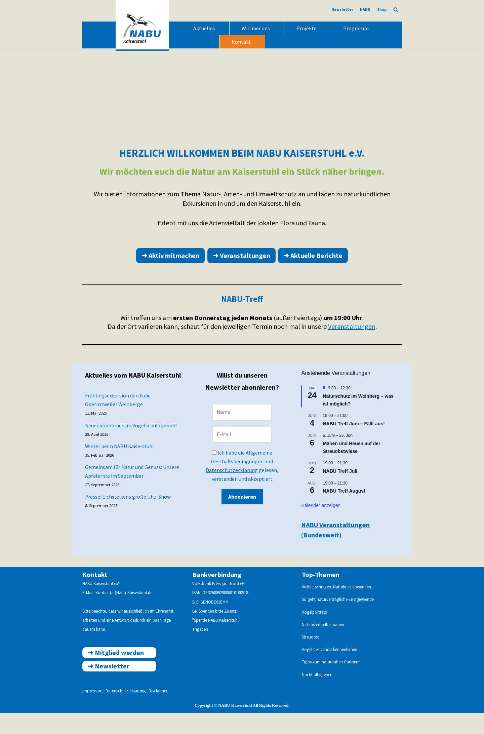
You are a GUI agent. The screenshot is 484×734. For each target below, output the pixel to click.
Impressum (93, 712)
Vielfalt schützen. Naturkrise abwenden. (337, 608)
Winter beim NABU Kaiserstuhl (120, 469)
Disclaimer (158, 712)
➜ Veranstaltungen (241, 275)
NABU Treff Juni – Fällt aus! (354, 444)
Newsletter (342, 9)
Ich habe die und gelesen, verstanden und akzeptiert (242, 487)
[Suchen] (395, 9)
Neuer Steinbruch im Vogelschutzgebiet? (132, 447)
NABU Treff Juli (340, 492)
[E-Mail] (242, 454)
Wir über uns (256, 28)
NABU (365, 9)
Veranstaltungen (351, 347)
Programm (356, 28)
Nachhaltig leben (317, 695)
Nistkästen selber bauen (323, 646)
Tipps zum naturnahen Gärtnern (331, 683)
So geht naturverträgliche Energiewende (338, 620)
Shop (382, 9)
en (355, 670)
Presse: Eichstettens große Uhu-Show (128, 521)
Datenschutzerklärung (232, 491)
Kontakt (241, 41)
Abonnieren (242, 518)
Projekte (306, 28)
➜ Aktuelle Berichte (313, 275)
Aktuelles (204, 28)
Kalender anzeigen (321, 526)
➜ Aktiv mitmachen (170, 275)
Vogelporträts (314, 633)
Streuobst (310, 658)
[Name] (242, 432)
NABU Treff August (344, 511)
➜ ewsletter (108, 687)
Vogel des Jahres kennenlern (327, 670)
